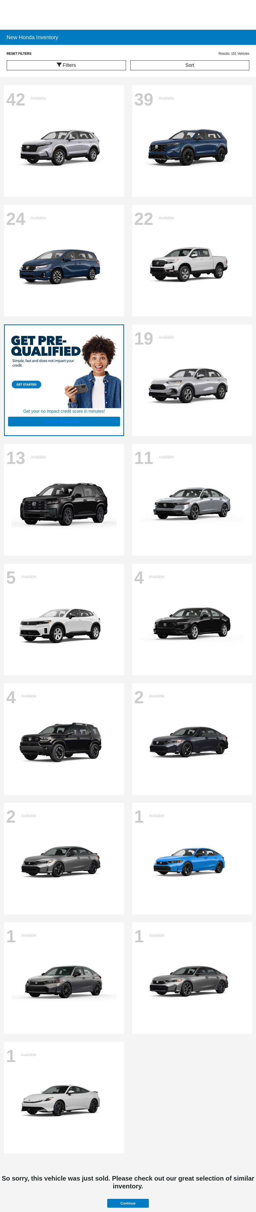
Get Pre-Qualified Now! (64, 421)
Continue (127, 1203)
